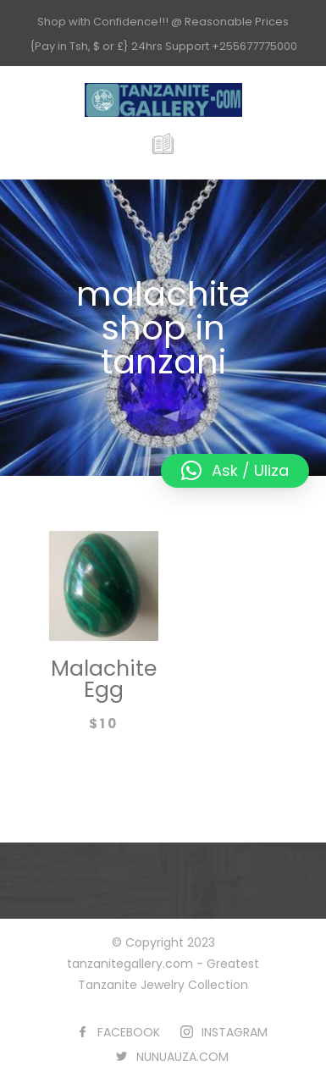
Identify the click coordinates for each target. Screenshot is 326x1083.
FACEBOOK (128, 1032)
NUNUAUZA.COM (182, 1056)
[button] (235, 471)
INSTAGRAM (235, 1032)
